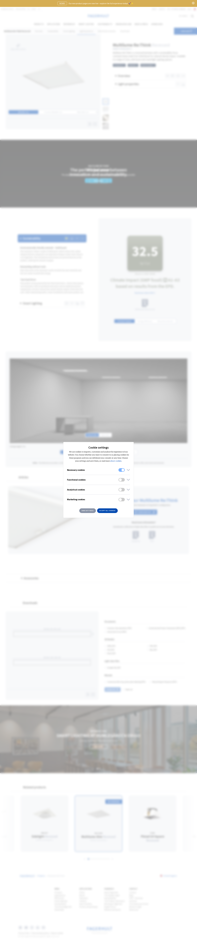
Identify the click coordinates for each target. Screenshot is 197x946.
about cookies (115, 461)
